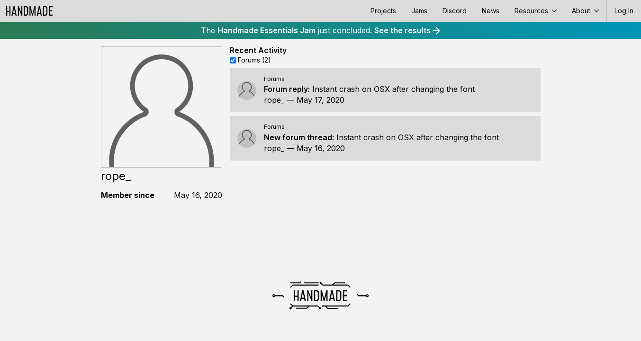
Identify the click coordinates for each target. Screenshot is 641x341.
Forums (274, 78)
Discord (454, 11)
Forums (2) (254, 60)
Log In (623, 11)
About (585, 11)
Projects (383, 11)
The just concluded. (320, 30)
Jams (419, 11)
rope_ (274, 100)
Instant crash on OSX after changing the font (393, 89)
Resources (536, 11)
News (490, 11)
